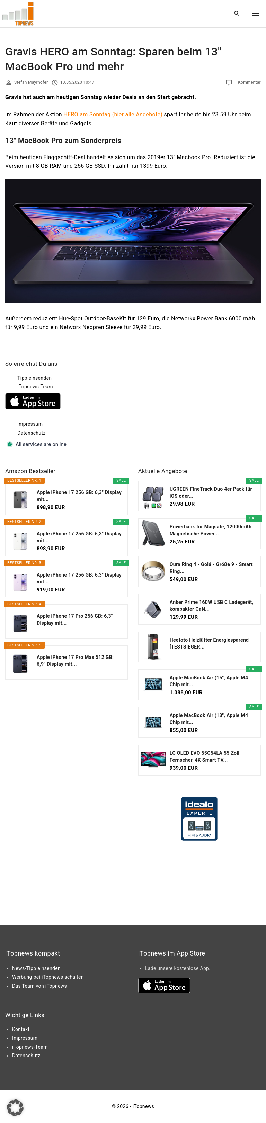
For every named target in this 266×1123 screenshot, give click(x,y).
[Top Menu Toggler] (255, 13)
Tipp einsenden (34, 378)
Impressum (30, 424)
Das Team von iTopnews (39, 986)
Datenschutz (31, 433)
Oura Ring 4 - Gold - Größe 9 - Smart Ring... (211, 568)
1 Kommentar (247, 82)
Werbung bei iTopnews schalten (48, 977)
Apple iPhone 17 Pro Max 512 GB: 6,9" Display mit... (75, 660)
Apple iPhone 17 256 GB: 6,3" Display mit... (79, 496)
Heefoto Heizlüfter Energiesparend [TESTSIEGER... (209, 643)
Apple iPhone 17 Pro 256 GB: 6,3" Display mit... (75, 619)
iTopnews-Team (35, 386)
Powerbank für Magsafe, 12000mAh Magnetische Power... (211, 530)
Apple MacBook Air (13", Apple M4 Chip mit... (209, 719)
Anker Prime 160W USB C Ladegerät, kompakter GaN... (212, 605)
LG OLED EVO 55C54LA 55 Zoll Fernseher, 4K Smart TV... (205, 756)
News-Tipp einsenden (36, 968)
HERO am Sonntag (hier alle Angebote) (112, 114)
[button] (15, 1108)
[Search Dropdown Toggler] (237, 14)
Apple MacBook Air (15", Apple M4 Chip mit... (209, 681)
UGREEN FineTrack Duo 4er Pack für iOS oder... (211, 492)
